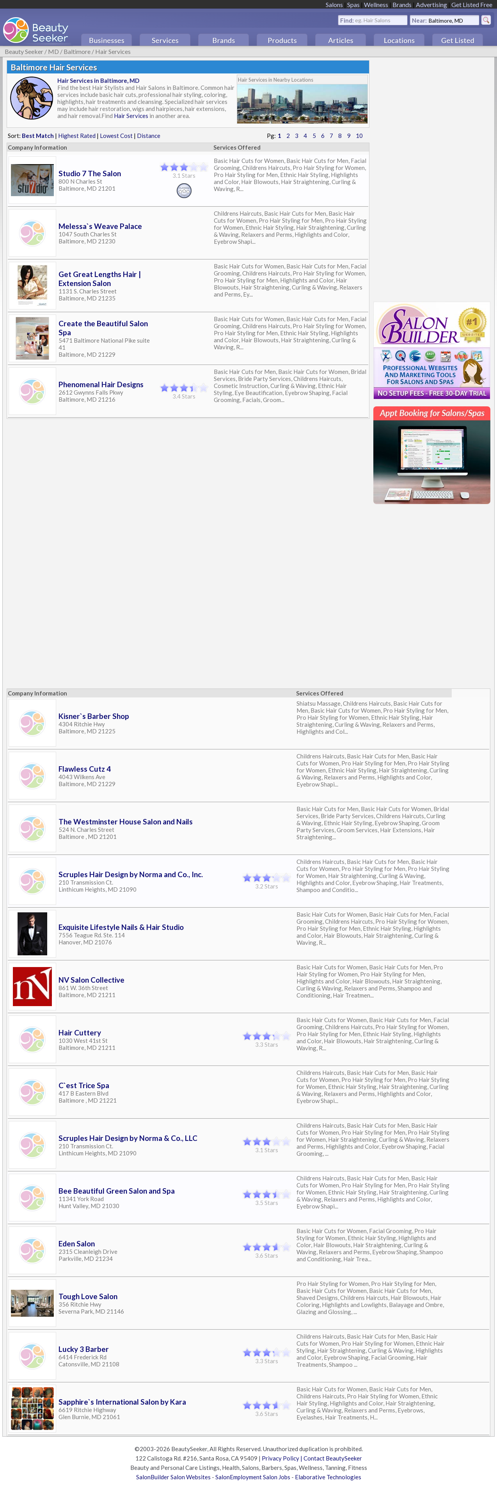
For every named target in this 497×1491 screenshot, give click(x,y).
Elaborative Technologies (328, 1476)
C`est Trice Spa (84, 1085)
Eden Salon (77, 1243)
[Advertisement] (431, 177)
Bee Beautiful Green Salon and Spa (117, 1190)
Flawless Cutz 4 (85, 768)
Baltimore (77, 51)
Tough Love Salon (88, 1296)
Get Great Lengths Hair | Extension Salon (100, 279)
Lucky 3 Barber (84, 1348)
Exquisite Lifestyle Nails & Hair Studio (121, 926)
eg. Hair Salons (372, 20)
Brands (402, 4)
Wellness (376, 4)
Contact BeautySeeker (333, 1458)
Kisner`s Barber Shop (94, 716)
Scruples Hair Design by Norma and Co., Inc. (131, 874)
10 (359, 135)
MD (53, 51)
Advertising (431, 4)
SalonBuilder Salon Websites (173, 1476)
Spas (353, 4)
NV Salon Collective (91, 979)
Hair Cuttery (80, 1032)
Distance (148, 135)
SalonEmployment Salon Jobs (252, 1476)
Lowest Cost (116, 135)
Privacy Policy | (283, 1458)
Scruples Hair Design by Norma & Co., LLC (128, 1137)
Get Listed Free (471, 4)
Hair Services (113, 51)
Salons (334, 4)
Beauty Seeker (24, 51)
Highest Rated (77, 135)
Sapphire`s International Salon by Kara (122, 1401)
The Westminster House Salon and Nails (126, 821)
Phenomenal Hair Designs (101, 384)
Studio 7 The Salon (90, 173)
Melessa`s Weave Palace (100, 226)
